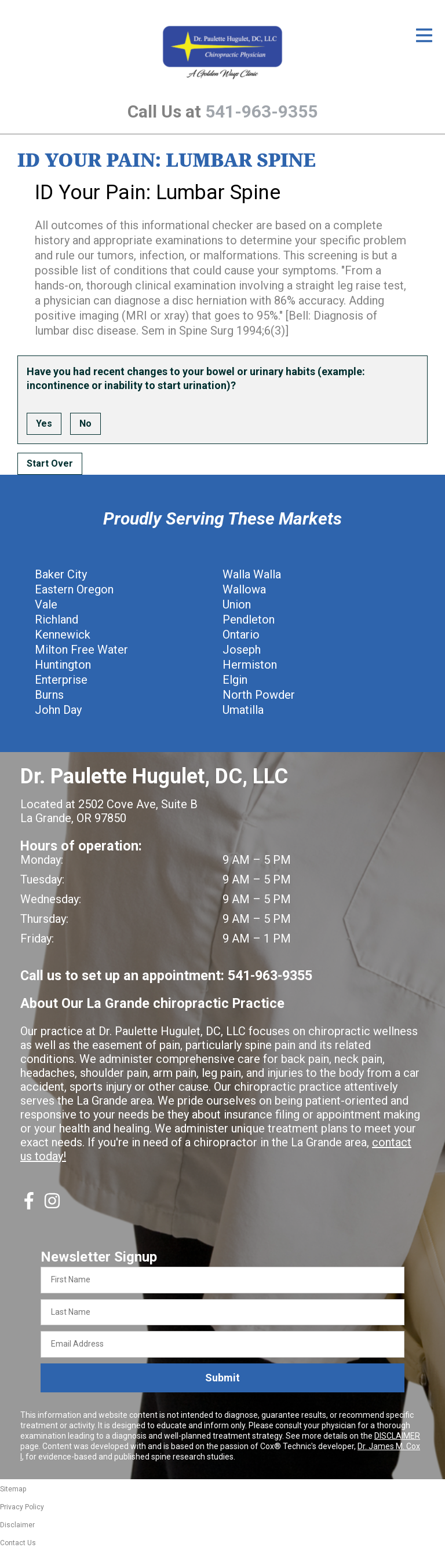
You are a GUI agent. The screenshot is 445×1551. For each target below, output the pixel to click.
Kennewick (62, 634)
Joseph (241, 650)
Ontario (241, 634)
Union (236, 604)
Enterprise (61, 680)
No (85, 423)
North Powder (258, 695)
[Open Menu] (424, 35)
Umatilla (243, 710)
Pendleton (248, 619)
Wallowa (244, 589)
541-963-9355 (261, 111)
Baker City (61, 574)
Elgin (234, 680)
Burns (49, 695)
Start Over (50, 463)
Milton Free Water (81, 650)
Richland (56, 619)
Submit (222, 1378)
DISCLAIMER (397, 1435)
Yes (44, 423)
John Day (58, 710)
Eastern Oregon (74, 589)
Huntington (63, 665)
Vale (46, 604)
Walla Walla (251, 574)
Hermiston (249, 665)
